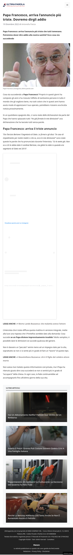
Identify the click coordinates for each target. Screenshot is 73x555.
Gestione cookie (68, 553)
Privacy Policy (36, 551)
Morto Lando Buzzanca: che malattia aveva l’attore (42, 323)
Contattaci (50, 539)
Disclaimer (46, 551)
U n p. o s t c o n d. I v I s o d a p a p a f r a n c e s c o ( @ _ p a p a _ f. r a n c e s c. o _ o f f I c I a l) (35, 285)
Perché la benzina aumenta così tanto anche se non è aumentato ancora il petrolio (34, 517)
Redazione (26, 551)
